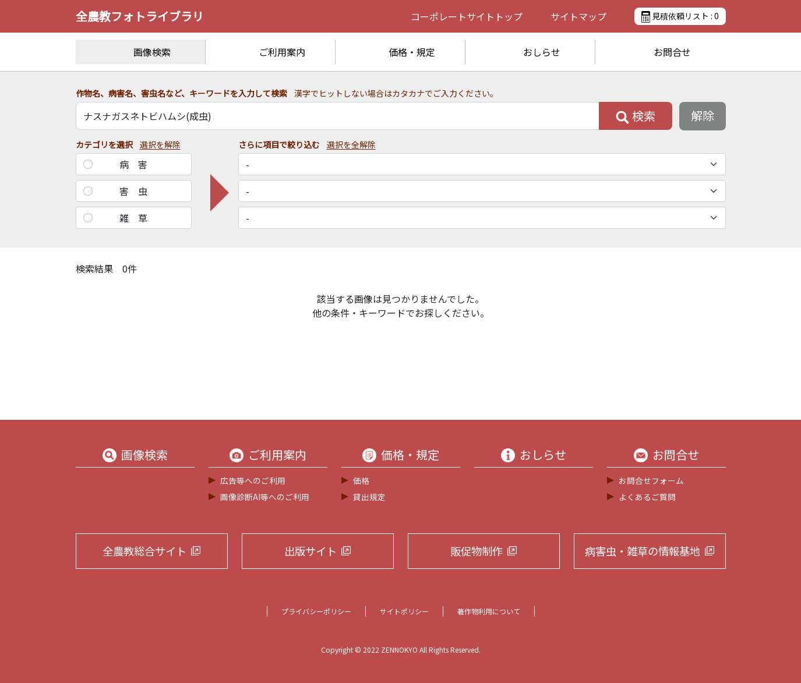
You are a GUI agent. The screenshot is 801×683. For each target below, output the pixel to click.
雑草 (138, 218)
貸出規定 (369, 496)
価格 (361, 480)
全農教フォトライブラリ (140, 16)
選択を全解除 (351, 144)
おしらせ (541, 52)
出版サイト (310, 550)
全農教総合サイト (144, 550)
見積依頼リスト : (679, 16)
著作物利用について (488, 611)
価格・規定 (412, 52)
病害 (138, 164)
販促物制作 (476, 550)
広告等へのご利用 (252, 480)
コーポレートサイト (467, 16)
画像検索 (152, 52)
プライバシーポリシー (316, 611)
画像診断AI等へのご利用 (264, 496)
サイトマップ (578, 16)
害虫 (138, 191)
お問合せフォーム (651, 480)
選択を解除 (160, 144)
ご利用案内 (282, 52)
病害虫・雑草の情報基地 (642, 550)
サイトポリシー (404, 611)
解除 (702, 115)
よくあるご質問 (647, 496)
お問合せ (672, 52)
